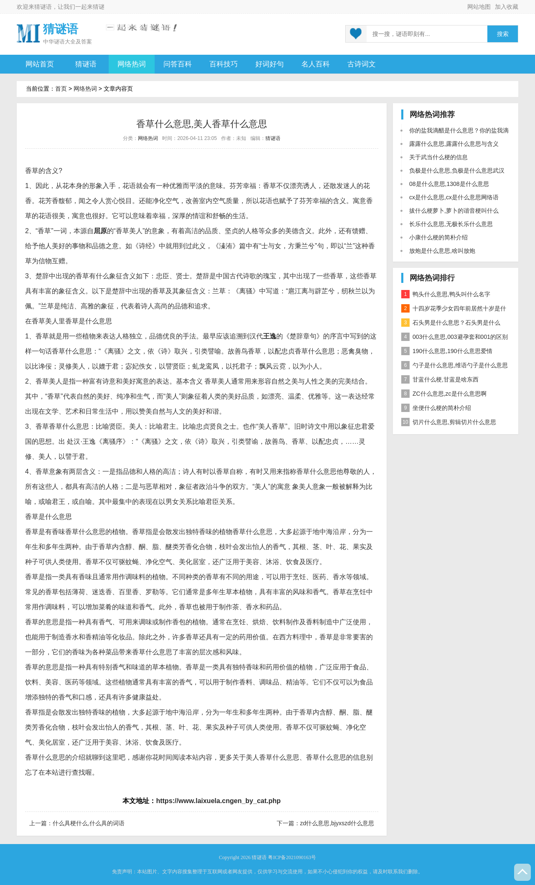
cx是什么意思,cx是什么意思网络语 (454, 197)
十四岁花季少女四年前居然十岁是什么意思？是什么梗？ (453, 309)
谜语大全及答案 (73, 41)
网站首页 (39, 64)
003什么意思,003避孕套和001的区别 (454, 337)
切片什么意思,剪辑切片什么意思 (448, 422)
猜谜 (98, 6)
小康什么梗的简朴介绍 (438, 237)
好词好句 (269, 64)
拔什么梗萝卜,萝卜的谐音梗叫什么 (454, 210)
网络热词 (131, 64)
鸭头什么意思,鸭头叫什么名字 (445, 294)
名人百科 (315, 64)
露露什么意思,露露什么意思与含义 (454, 143)
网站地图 (479, 6)
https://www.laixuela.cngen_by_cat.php (218, 800)
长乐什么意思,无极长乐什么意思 (451, 224)
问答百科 (177, 64)
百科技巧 (223, 64)
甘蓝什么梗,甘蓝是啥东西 (440, 379)
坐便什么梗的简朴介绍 (436, 408)
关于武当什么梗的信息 (438, 157)
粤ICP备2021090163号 (292, 857)
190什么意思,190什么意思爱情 (446, 351)
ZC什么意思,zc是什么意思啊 (444, 393)
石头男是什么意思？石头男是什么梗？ (450, 324)
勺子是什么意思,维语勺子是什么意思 (454, 365)
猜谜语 (43, 6)
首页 (61, 88)
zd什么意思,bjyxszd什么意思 (337, 823)
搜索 (503, 34)
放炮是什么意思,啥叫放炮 (442, 250)
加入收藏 (506, 6)
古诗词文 (361, 64)
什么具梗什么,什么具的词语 (89, 823)
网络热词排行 (432, 278)
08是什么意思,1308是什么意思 (449, 184)
